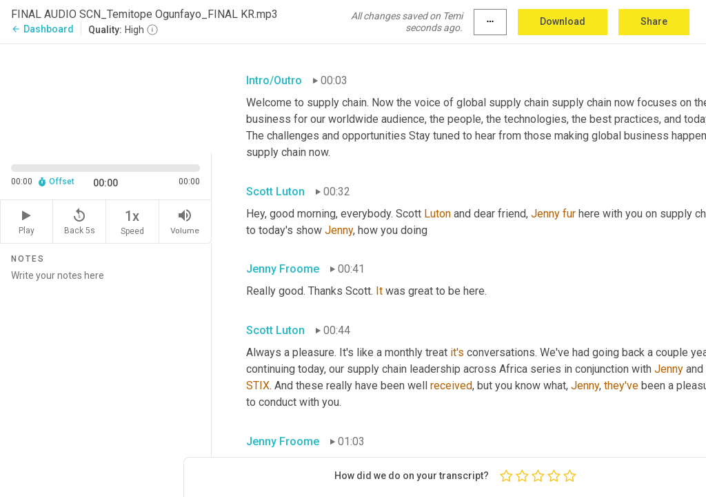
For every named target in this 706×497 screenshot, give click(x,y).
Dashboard (42, 29)
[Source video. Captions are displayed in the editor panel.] (106, 97)
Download (562, 21)
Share (654, 21)
